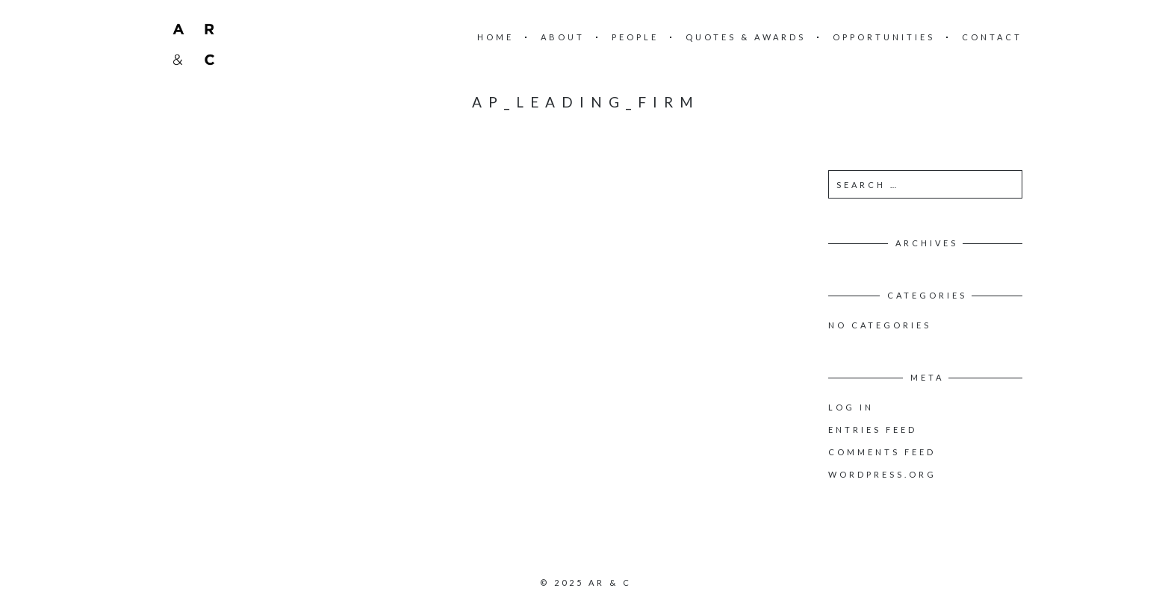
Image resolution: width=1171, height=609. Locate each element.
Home (495, 37)
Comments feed (882, 452)
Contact (992, 37)
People (635, 37)
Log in (851, 407)
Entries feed (872, 429)
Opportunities (884, 37)
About (563, 37)
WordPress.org (882, 474)
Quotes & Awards (746, 37)
